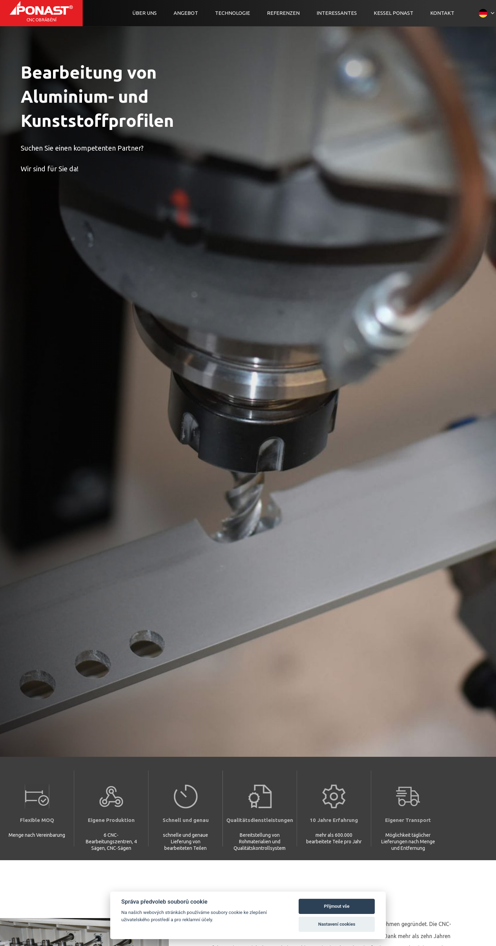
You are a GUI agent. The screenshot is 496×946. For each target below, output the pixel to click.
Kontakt (442, 13)
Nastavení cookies (336, 924)
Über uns (144, 13)
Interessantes (337, 13)
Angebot (186, 13)
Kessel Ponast (393, 13)
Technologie (232, 13)
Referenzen (283, 13)
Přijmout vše (337, 906)
